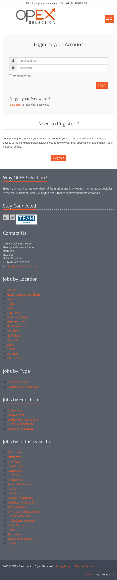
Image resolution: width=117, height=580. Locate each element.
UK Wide (10, 353)
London (9, 290)
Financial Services (17, 484)
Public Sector (13, 525)
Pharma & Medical (17, 516)
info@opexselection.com (44, 3)
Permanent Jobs (15, 382)
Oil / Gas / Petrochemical (21, 511)
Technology (12, 534)
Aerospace (12, 452)
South (8, 308)
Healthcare (12, 493)
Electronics (12, 475)
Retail (9, 529)
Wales (8, 344)
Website (90, 574)
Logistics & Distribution (19, 502)
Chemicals (12, 461)
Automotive (12, 457)
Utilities (10, 543)
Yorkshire (10, 331)
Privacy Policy (62, 566)
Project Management (18, 424)
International (12, 358)
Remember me (20, 75)
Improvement (13, 415)
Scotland (10, 340)
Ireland (9, 349)
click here (15, 104)
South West (12, 312)
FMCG (9, 489)
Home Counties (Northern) (21, 294)
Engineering (13, 479)
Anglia (8, 303)
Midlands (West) (15, 317)
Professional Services (19, 520)
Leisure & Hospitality (18, 498)
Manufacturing (14, 507)
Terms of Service (84, 566)
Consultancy (13, 410)
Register (58, 158)
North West (12, 326)
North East (11, 335)
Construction (13, 466)
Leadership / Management (21, 419)
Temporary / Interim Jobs (20, 386)
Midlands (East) (14, 322)
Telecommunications (18, 538)
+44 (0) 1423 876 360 (76, 3)
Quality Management (18, 428)
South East (11, 299)
